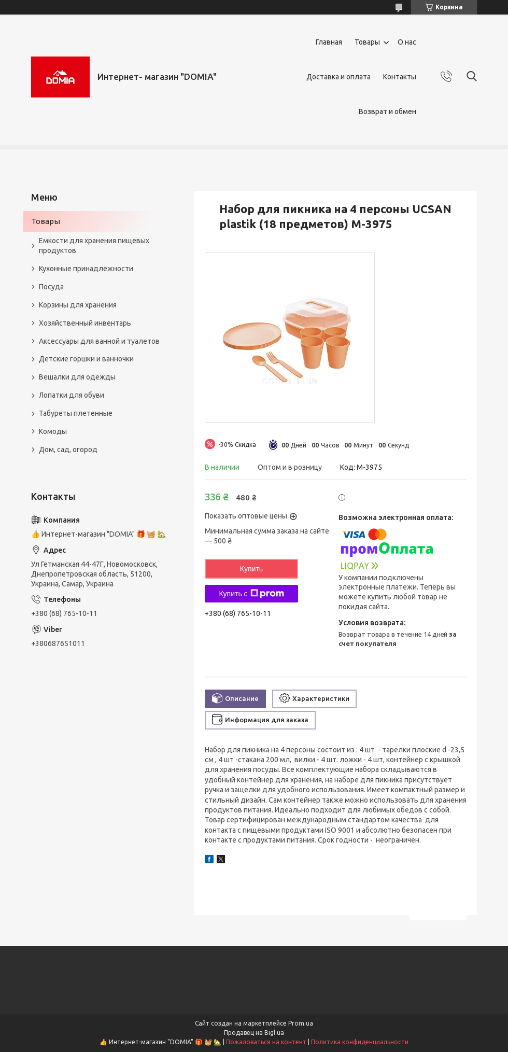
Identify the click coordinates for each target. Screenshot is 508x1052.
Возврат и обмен (387, 111)
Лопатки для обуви (71, 395)
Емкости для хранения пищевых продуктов (94, 245)
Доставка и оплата (338, 77)
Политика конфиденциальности (359, 1042)
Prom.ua (300, 1023)
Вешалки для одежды (77, 377)
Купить (251, 569)
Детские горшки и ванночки (86, 359)
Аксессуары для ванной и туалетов (99, 341)
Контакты (399, 77)
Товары (367, 42)
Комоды (53, 431)
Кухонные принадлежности (86, 268)
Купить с (251, 593)
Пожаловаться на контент (266, 1042)
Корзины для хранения (78, 305)
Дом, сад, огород (68, 449)
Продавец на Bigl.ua (254, 1032)
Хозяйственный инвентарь (85, 323)
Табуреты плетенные (75, 413)
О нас (407, 42)
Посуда (51, 287)
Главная (329, 42)
